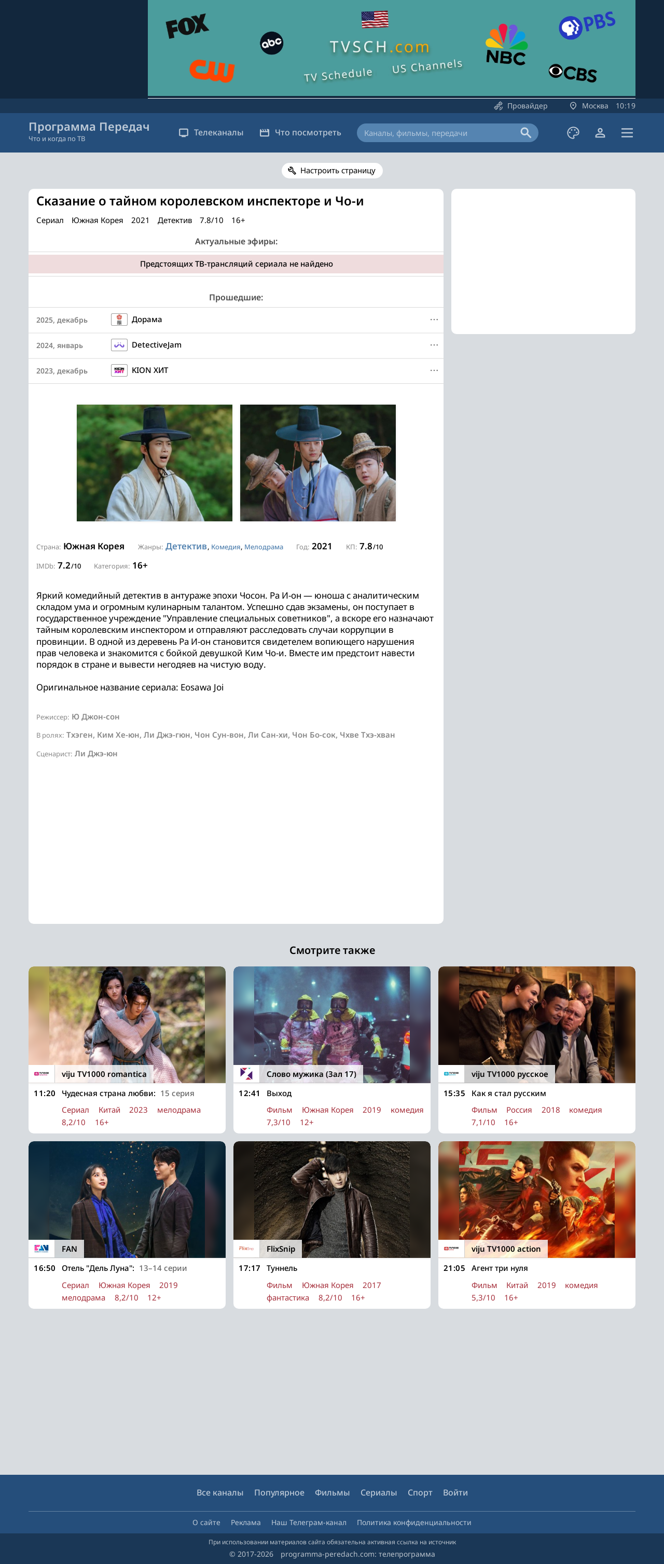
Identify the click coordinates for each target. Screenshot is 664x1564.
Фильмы (332, 1492)
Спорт (420, 1492)
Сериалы (379, 1492)
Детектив (186, 546)
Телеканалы (211, 132)
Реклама (246, 1522)
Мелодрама (263, 546)
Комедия (226, 546)
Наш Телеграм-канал (309, 1522)
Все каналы (220, 1492)
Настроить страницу (338, 170)
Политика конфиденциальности (414, 1522)
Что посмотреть (300, 132)
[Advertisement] (236, 851)
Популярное (279, 1492)
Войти (455, 1492)
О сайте (206, 1522)
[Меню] (434, 319)
